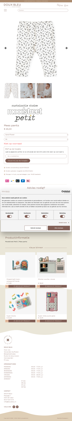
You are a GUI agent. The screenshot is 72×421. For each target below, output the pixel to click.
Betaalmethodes (10, 354)
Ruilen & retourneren (11, 356)
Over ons (7, 350)
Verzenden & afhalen (11, 352)
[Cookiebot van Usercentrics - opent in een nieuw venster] (62, 191)
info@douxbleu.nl (10, 402)
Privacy (6, 360)
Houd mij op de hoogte (17, 161)
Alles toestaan (59, 228)
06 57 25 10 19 (9, 400)
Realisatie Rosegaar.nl (62, 418)
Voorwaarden (8, 358)
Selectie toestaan (36, 228)
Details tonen (63, 222)
